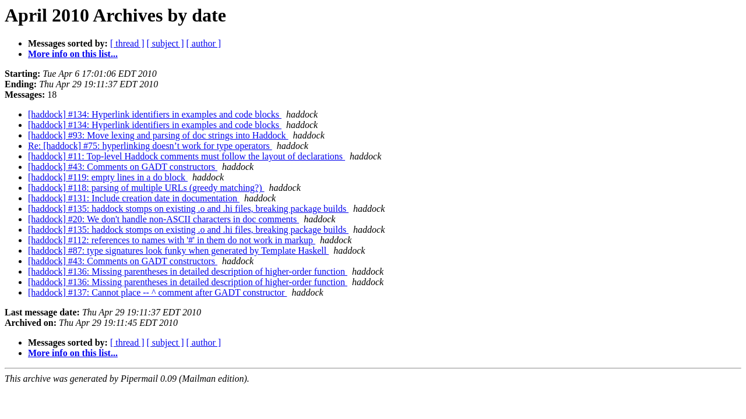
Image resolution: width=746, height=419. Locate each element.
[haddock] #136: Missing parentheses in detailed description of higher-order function (187, 271)
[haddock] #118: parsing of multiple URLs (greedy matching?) (146, 188)
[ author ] (203, 43)
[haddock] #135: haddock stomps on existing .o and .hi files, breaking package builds (188, 209)
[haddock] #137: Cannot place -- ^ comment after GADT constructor (157, 292)
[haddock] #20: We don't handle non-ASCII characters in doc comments (163, 219)
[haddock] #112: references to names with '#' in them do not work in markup (171, 240)
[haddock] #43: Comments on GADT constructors (122, 167)
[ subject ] (165, 43)
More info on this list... (73, 54)
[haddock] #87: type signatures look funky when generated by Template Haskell (178, 250)
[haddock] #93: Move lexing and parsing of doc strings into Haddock (158, 135)
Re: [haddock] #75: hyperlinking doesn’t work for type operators (150, 146)
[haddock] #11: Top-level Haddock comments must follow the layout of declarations (186, 156)
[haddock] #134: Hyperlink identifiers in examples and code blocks (154, 114)
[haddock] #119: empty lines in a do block (108, 177)
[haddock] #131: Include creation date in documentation (134, 198)
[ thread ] (127, 43)
